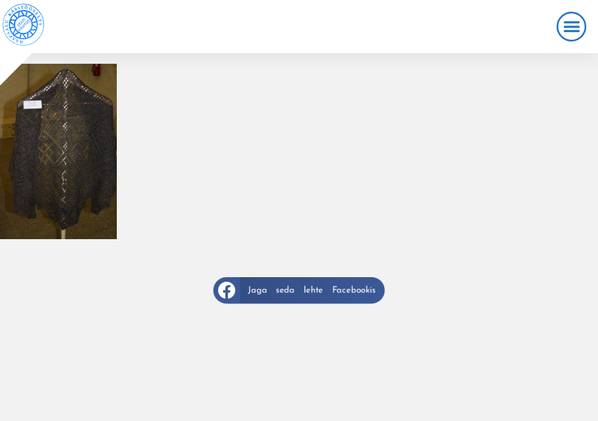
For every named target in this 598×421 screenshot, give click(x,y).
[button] (571, 27)
